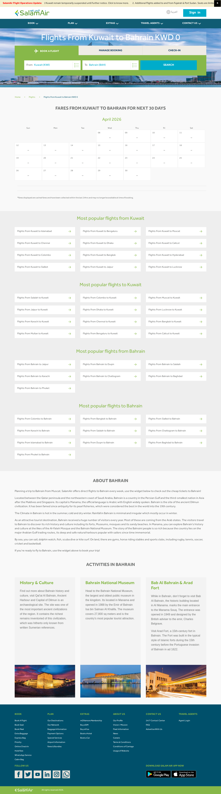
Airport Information (56, 742)
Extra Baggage (21, 734)
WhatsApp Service (23, 755)
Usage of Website (121, 751)
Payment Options (55, 734)
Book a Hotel (86, 734)
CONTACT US (189, 23)
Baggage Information (57, 729)
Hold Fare (19, 751)
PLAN (71, 23)
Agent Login (184, 721)
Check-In (174, 50)
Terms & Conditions (122, 742)
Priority (18, 742)
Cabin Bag (19, 760)
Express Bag (20, 738)
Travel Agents (150, 23)
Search (168, 65)
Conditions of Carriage (123, 747)
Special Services (54, 738)
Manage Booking (110, 50)
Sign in (194, 13)
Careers (116, 738)
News (115, 734)
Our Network (53, 725)
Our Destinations (55, 721)
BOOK (31, 23)
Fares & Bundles (54, 747)
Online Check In (22, 747)
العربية (171, 12)
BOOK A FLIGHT (46, 51)
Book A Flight (21, 721)
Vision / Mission (120, 725)
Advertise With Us (154, 729)
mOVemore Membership (91, 721)
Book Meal (19, 729)
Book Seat (19, 725)
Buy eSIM (84, 725)
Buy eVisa (84, 729)
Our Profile (118, 721)
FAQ (148, 725)
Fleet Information (121, 729)
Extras (110, 23)
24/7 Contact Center (155, 721)
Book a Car (85, 738)
